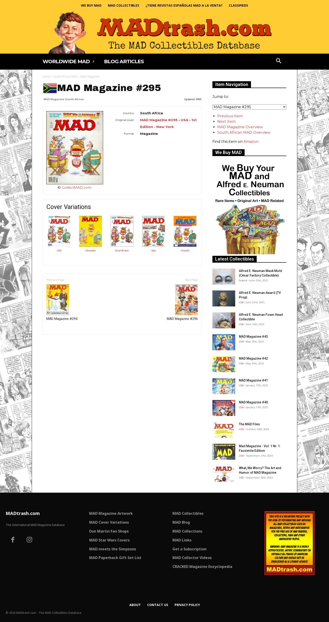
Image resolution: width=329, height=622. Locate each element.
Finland (185, 250)
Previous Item (230, 116)
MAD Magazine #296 (182, 302)
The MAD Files (249, 424)
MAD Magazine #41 (253, 380)
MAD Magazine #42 (253, 358)
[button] (279, 61)
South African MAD (66, 76)
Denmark (90, 250)
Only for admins (58, 342)
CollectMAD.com (76, 187)
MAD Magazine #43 (253, 336)
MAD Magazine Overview (240, 127)
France (243, 280)
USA (59, 250)
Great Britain (122, 250)
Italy (153, 250)
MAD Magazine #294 (61, 302)
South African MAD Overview (243, 132)
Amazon (250, 141)
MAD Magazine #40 (253, 402)
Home (47, 76)
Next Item (226, 121)
